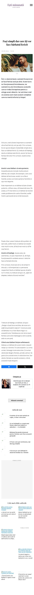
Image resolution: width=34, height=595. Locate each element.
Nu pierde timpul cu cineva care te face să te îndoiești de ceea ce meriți (25, 561)
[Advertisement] (17, 121)
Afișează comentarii (17, 400)
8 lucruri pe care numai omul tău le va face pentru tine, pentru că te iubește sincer (25, 584)
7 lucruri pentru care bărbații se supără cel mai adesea (8, 583)
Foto (17, 73)
